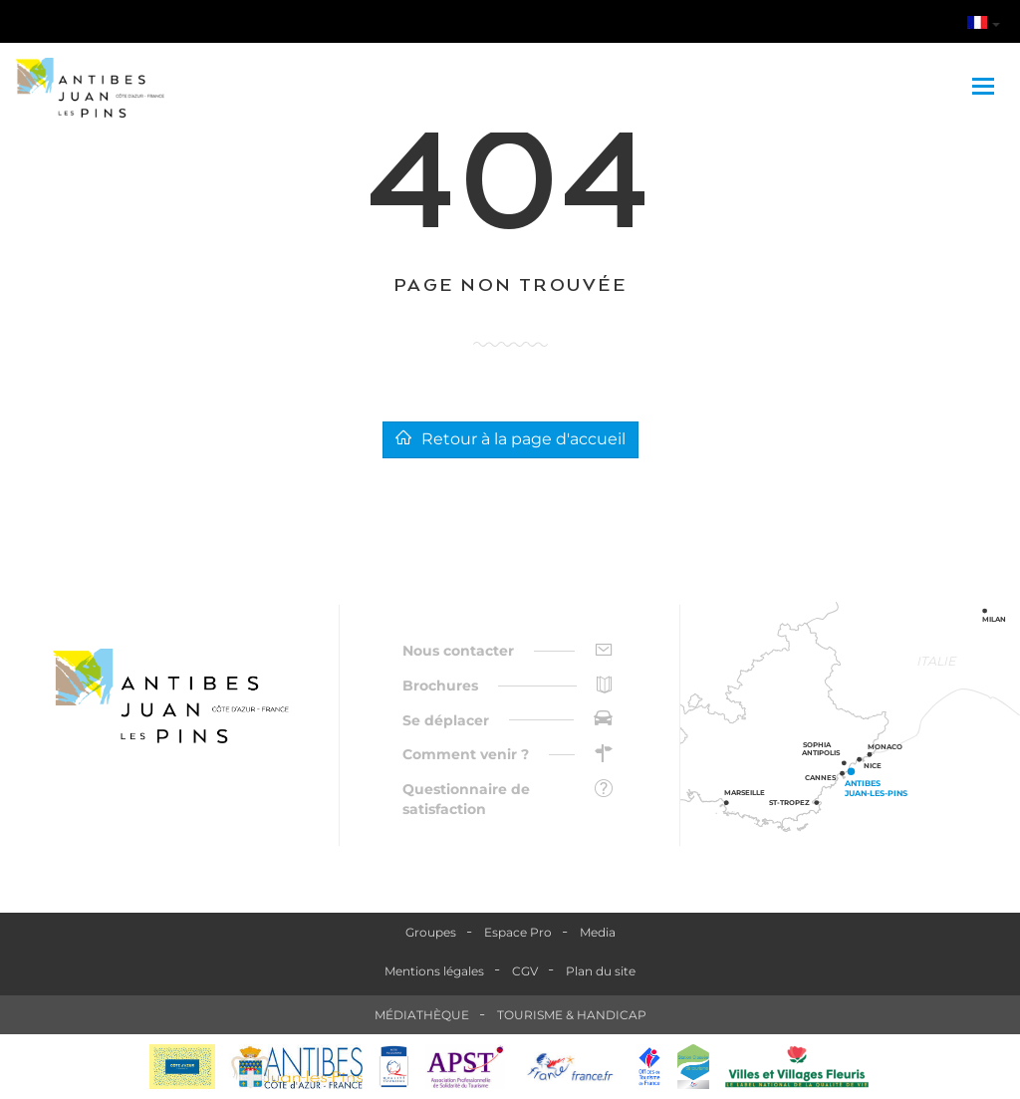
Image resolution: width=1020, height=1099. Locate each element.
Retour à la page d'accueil (510, 438)
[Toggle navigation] (985, 88)
